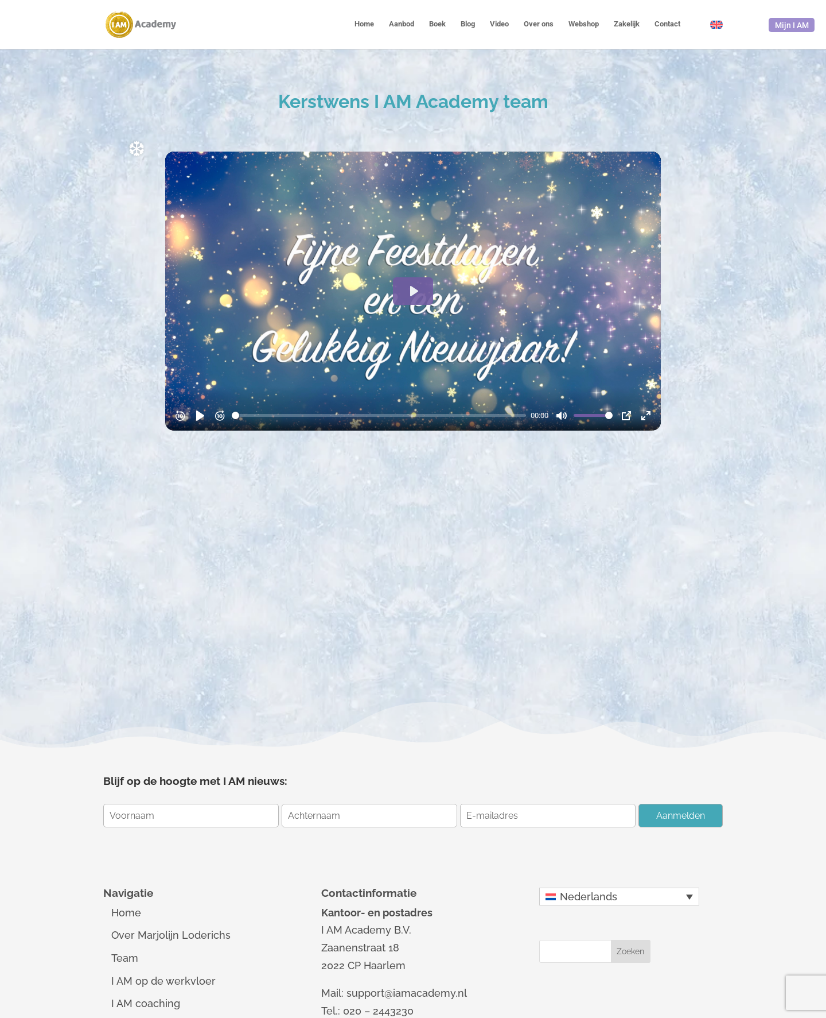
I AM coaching (145, 1003)
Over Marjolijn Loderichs (171, 935)
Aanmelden (680, 815)
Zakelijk (627, 24)
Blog (468, 24)
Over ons (539, 24)
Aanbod (401, 24)
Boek (437, 24)
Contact (667, 24)
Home (364, 24)
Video (499, 24)
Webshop (583, 24)
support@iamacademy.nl (406, 993)
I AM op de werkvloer (163, 981)
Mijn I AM (792, 25)
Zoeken (630, 951)
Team (124, 958)
